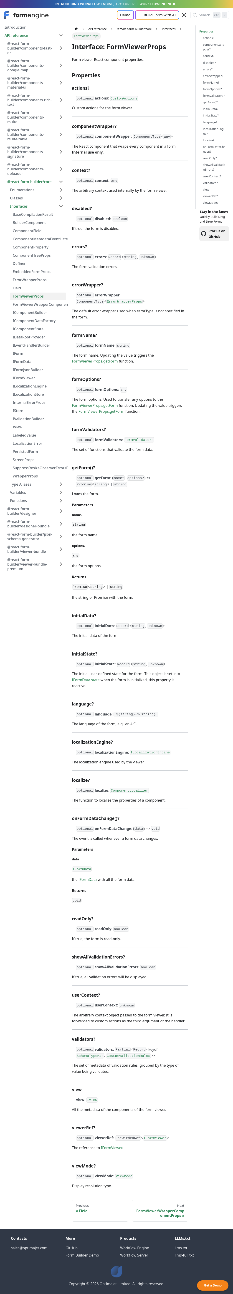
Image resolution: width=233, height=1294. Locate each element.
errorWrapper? (213, 76)
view (206, 189)
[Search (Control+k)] (209, 15)
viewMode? (210, 203)
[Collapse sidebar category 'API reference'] (61, 35)
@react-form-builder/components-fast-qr (29, 48)
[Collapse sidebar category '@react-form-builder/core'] (61, 181)
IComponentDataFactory (34, 320)
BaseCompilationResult (33, 214)
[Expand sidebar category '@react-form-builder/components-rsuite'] (61, 117)
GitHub (72, 1247)
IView (17, 427)
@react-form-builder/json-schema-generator (30, 536)
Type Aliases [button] (20, 484)
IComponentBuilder (30, 312)
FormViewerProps (28, 296)
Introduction (15, 27)
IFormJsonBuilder (28, 369)
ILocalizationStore (28, 394)
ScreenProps (23, 459)
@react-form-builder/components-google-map (25, 65)
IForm (18, 353)
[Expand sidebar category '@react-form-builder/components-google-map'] (61, 65)
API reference (16, 35)
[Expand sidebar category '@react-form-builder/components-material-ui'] (61, 83)
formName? (211, 82)
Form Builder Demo (82, 1255)
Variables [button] (18, 492)
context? (208, 56)
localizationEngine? (213, 131)
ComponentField (27, 230)
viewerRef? (210, 196)
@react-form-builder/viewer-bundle (26, 549)
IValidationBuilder (28, 418)
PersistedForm (25, 451)
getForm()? (210, 102)
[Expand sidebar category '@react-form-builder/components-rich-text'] (61, 100)
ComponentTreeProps (32, 255)
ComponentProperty (30, 247)
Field (17, 288)
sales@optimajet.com (29, 1247)
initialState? (211, 115)
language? (210, 122)
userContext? (212, 176)
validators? (210, 183)
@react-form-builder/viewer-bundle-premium (27, 564)
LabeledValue (24, 435)
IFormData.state (86, 679)
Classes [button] (16, 198)
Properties (206, 31)
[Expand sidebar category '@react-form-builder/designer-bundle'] (61, 524)
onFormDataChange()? (214, 149)
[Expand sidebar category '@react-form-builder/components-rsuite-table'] (61, 134)
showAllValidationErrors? (214, 167)
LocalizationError (27, 443)
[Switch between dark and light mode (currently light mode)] (184, 15)
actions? (208, 38)
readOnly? (210, 158)
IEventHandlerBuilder (31, 345)
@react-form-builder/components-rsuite (25, 117)
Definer (19, 263)
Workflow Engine (134, 1247)
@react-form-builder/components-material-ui (25, 83)
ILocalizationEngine (30, 386)
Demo (125, 14)
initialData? (210, 109)
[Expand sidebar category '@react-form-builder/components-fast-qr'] (61, 48)
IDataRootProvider (29, 337)
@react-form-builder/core (29, 181)
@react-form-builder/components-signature (25, 152)
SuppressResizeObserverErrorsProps (39, 467)
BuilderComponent (29, 222)
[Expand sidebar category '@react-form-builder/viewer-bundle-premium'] (61, 564)
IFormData (22, 361)
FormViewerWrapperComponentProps (39, 304)
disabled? (209, 63)
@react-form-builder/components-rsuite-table (25, 134)
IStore (18, 410)
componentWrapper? (213, 46)
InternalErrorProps (29, 402)
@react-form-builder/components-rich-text (29, 100)
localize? (208, 140)
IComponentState (28, 328)
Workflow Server (134, 1255)
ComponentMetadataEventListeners (39, 238)
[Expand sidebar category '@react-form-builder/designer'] (61, 511)
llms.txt (181, 1247)
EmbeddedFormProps (32, 271)
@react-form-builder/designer (21, 511)
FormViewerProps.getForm (95, 361)
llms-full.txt (184, 1255)
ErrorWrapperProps (30, 279)
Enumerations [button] (22, 189)
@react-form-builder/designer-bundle (28, 524)
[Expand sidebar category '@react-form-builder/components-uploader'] (61, 169)
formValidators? (214, 96)
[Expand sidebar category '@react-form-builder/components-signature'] (61, 152)
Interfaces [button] (19, 206)
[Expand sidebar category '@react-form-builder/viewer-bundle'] (61, 549)
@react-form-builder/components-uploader (25, 169)
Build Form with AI (160, 14)
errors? (208, 69)
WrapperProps (25, 476)
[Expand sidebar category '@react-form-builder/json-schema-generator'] (61, 536)
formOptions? (212, 89)
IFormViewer (24, 377)
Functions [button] (18, 500)
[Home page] (76, 28)
